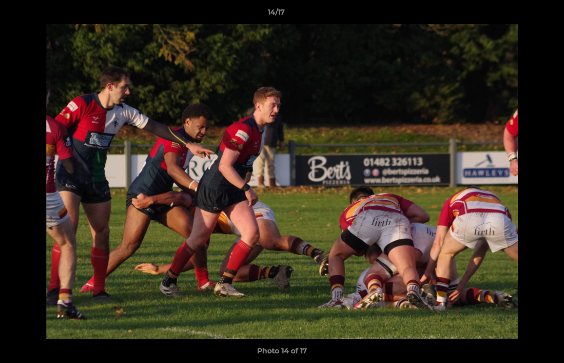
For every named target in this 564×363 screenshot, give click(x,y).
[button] (522, 14)
